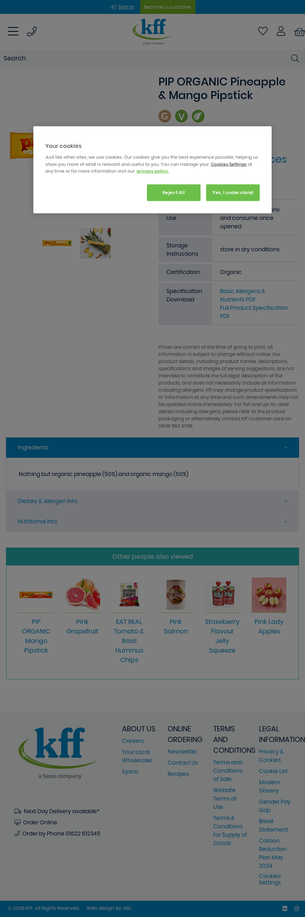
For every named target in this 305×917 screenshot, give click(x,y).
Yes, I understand (232, 192)
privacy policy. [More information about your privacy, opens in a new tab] (153, 170)
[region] (152, 169)
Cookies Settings (229, 164)
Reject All (173, 192)
